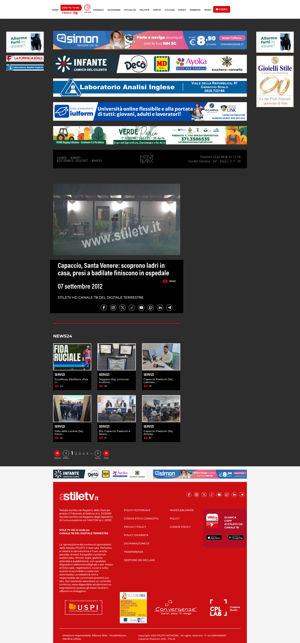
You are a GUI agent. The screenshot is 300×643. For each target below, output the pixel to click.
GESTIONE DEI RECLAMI (139, 560)
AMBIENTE (195, 10)
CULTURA (170, 10)
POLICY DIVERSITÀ (136, 535)
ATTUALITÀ (130, 10)
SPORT (207, 10)
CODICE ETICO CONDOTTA (141, 518)
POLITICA (144, 10)
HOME (55, 10)
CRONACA (98, 10)
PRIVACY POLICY (135, 526)
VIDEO (222, 9)
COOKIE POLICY (180, 526)
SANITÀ (157, 10)
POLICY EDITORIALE (137, 510)
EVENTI (182, 10)
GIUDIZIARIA (114, 10)
